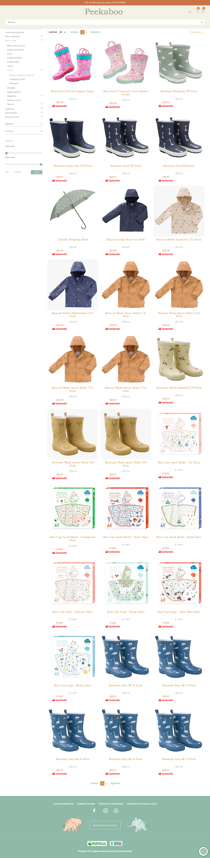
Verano (10, 104)
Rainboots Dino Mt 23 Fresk (179, 685)
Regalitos (11, 96)
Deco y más (10, 40)
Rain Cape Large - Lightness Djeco (72, 611)
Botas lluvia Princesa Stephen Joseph (72, 91)
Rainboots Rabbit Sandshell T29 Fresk (179, 387)
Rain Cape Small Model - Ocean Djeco (125, 537)
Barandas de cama (16, 45)
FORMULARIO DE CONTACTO (105, 825)
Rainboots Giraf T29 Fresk (178, 165)
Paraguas (13, 83)
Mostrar (53, 32)
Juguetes (9, 108)
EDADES (9, 131)
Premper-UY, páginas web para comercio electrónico (105, 851)
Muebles (11, 88)
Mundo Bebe (11, 112)
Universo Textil (12, 117)
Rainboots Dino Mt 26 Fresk (125, 759)
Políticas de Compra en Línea (142, 803)
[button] (196, 32)
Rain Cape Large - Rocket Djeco (72, 685)
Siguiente (95, 32)
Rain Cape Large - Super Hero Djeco (179, 611)
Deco (9, 53)
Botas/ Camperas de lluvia (21, 75)
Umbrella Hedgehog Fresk (72, 239)
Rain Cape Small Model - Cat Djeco (179, 462)
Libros (10, 66)
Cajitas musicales (15, 49)
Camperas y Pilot (17, 79)
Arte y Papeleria (12, 36)
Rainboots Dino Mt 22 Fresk (125, 685)
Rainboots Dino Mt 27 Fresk (178, 759)
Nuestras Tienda (85, 803)
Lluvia (10, 70)
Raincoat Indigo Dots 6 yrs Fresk (126, 239)
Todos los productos (14, 32)
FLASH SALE (13, 62)
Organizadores (14, 92)
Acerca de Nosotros (64, 803)
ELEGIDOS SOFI (14, 58)
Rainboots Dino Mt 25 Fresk (72, 759)
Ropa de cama (14, 100)
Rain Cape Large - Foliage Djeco (126, 611)
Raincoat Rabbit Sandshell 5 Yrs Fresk (178, 239)
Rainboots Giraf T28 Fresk (125, 165)
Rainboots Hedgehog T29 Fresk (179, 91)
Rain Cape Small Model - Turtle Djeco (178, 537)
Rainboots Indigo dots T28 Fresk (73, 165)
